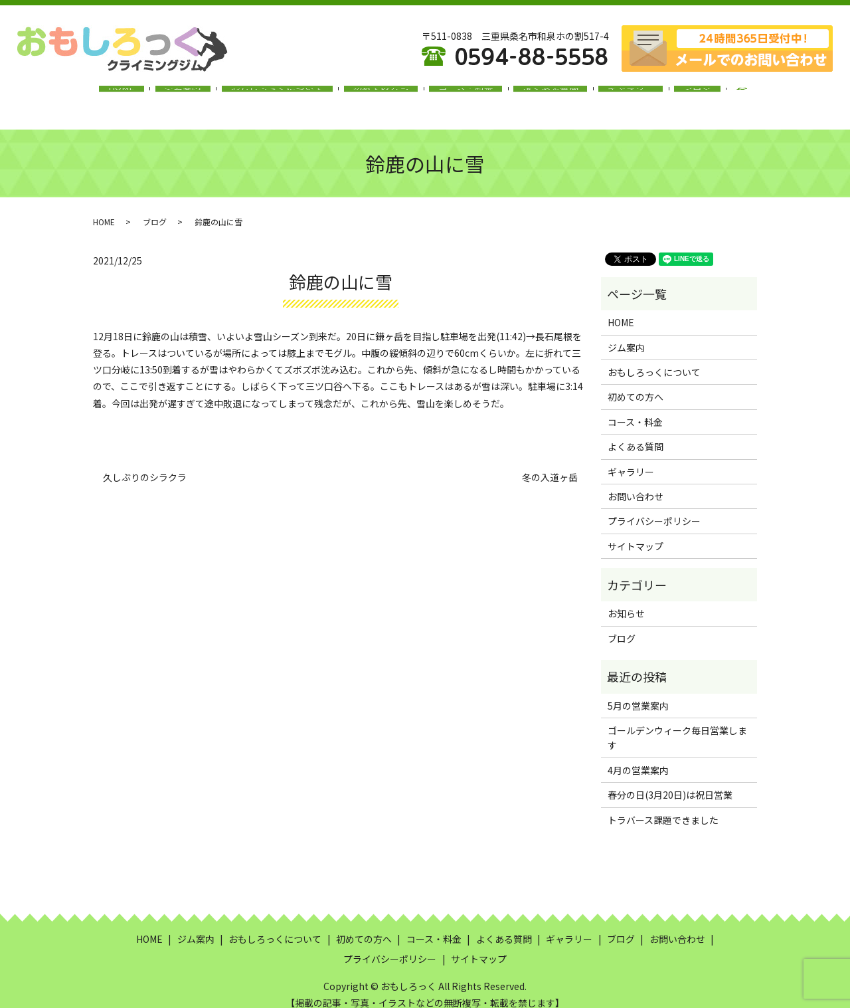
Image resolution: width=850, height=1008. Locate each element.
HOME (158, 95)
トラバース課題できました (663, 806)
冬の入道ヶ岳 (550, 464)
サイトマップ (635, 533)
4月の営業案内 (638, 757)
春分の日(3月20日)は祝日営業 (670, 782)
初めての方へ (386, 95)
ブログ (659, 95)
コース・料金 (459, 95)
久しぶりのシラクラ (145, 464)
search (707, 95)
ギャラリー (603, 95)
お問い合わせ (635, 483)
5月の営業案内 (638, 692)
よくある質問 (534, 95)
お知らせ (626, 600)
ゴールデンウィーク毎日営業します (677, 725)
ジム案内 (209, 95)
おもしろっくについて (292, 95)
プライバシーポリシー (654, 508)
